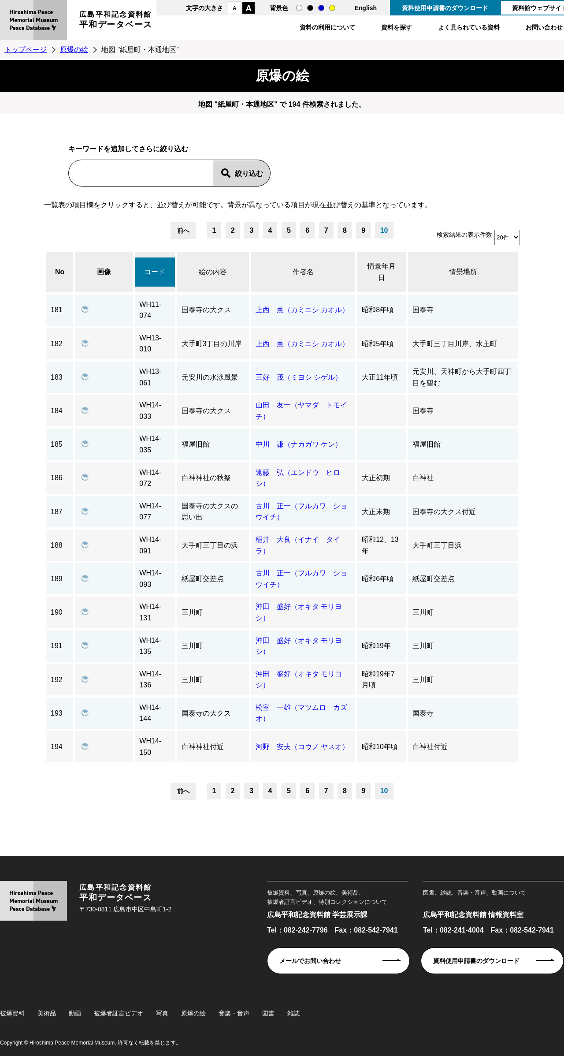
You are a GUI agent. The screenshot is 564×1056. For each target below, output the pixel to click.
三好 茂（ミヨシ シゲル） (299, 377)
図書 (268, 1013)
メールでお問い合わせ (310, 960)
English (365, 7)
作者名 (303, 272)
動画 (75, 1013)
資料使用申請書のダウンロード (445, 7)
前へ (183, 230)
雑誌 (293, 1013)
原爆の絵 (74, 49)
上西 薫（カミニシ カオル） (302, 309)
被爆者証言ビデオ (118, 1013)
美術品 (46, 1013)
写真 (162, 1013)
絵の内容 (213, 272)
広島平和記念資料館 (115, 21)
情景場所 (463, 272)
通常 (299, 8)
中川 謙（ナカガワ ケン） (299, 444)
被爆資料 (12, 1013)
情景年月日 (381, 271)
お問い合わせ (544, 27)
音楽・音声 (234, 1013)
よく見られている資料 (469, 27)
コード (154, 272)
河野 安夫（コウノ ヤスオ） (302, 746)
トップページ (25, 49)
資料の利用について (327, 27)
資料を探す (396, 27)
